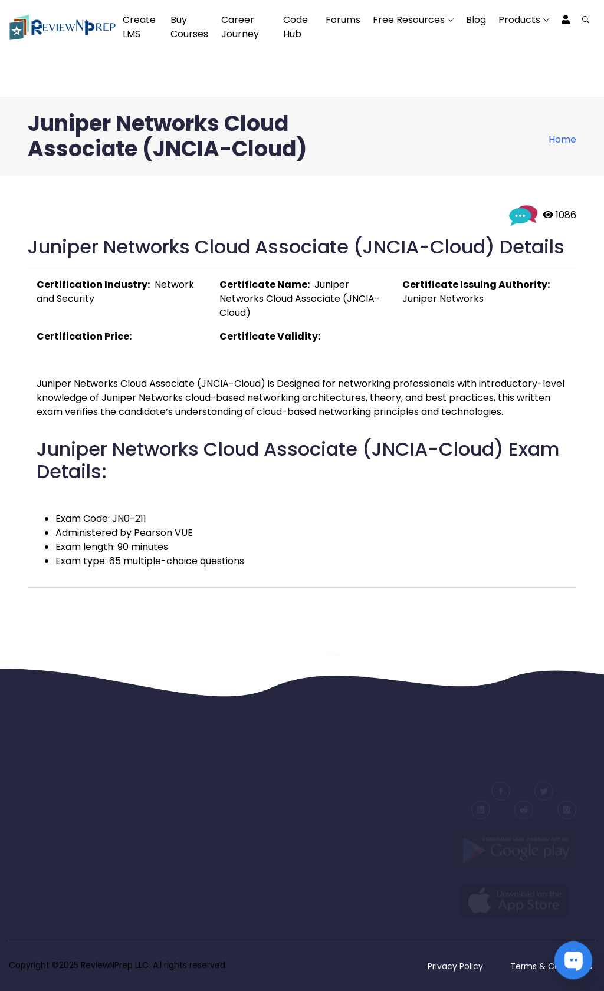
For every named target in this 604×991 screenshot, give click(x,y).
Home (562, 139)
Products (519, 20)
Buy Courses (189, 27)
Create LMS (139, 27)
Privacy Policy (455, 966)
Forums (343, 20)
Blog (476, 20)
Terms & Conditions (551, 966)
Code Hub (295, 27)
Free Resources (409, 20)
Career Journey (240, 27)
